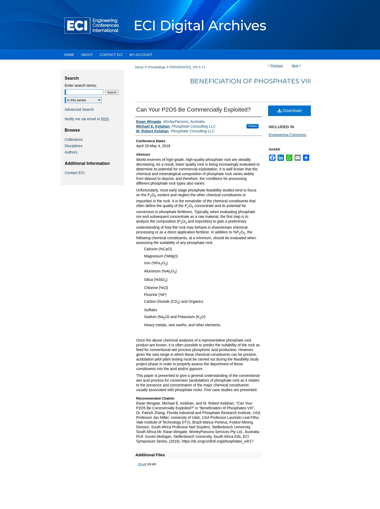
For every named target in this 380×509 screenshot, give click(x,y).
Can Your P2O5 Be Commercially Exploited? (193, 109)
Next (295, 66)
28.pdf (142, 464)
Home (139, 67)
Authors (71, 152)
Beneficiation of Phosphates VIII (250, 81)
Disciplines (73, 146)
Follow (252, 126)
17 (203, 67)
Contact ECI (74, 173)
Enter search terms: (81, 85)
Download (290, 110)
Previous (276, 66)
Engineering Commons (287, 135)
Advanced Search (79, 109)
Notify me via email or (87, 119)
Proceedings (156, 67)
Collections (74, 139)
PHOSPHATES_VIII (184, 67)
